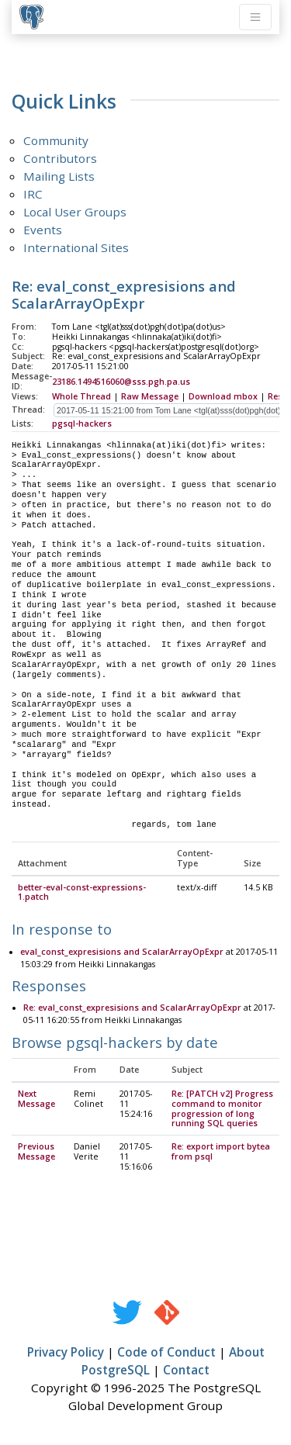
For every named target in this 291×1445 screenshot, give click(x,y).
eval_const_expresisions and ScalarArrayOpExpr (121, 952)
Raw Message (149, 396)
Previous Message (36, 1152)
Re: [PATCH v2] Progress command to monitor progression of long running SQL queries (222, 1109)
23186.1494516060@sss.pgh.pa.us (121, 381)
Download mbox (223, 396)
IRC (33, 194)
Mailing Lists (59, 176)
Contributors (60, 158)
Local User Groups (74, 212)
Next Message (36, 1099)
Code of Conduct (166, 1352)
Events (42, 229)
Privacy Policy (65, 1352)
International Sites (76, 247)
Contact (186, 1370)
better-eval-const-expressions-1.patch (82, 893)
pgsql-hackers (82, 423)
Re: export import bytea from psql (220, 1152)
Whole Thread (81, 396)
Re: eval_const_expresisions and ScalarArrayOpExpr (132, 1008)
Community (55, 140)
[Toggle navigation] (255, 17)
